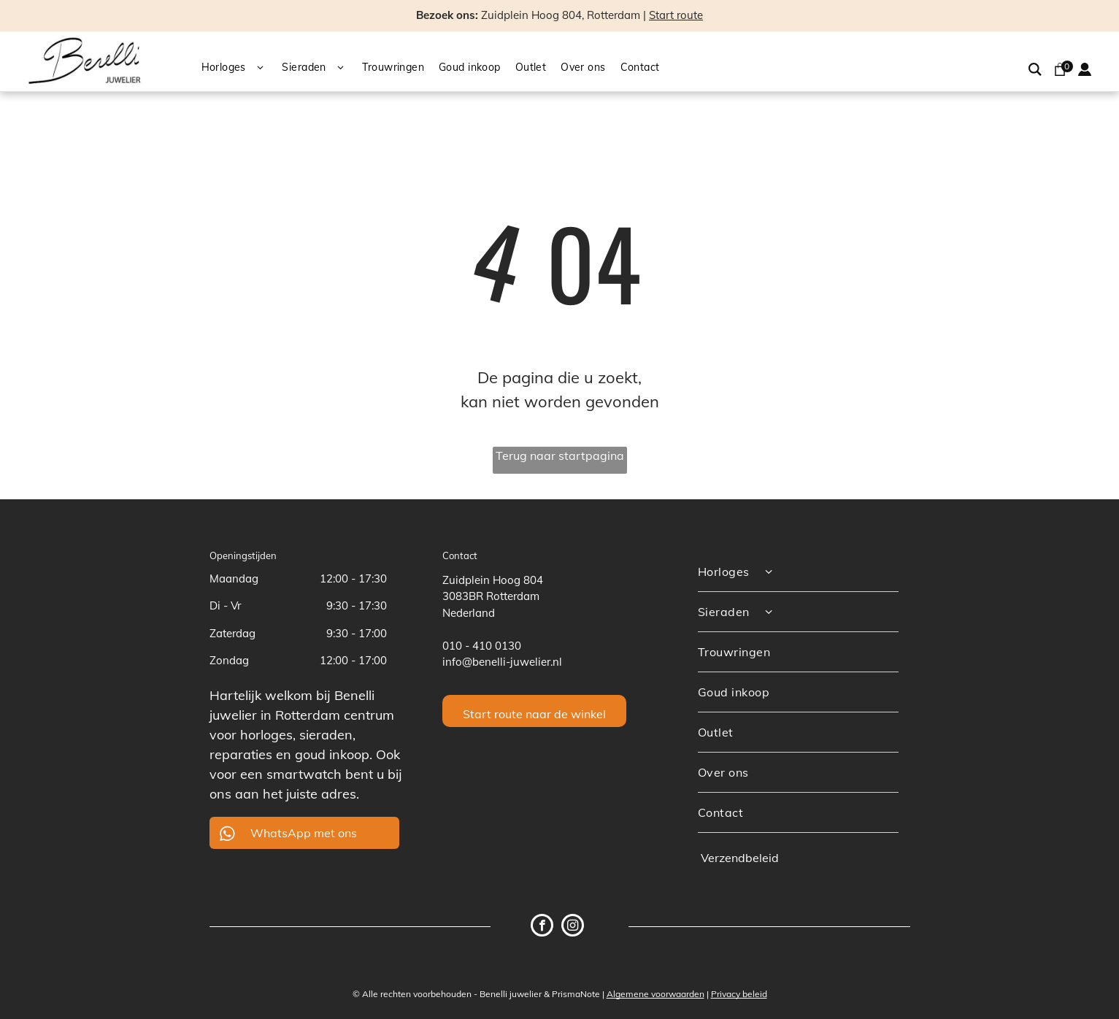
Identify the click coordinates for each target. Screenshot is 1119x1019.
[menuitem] (241, 68)
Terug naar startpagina (560, 455)
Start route (676, 15)
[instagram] (572, 927)
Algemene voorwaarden (655, 993)
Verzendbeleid (740, 857)
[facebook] (542, 927)
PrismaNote (576, 993)
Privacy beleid (739, 993)
